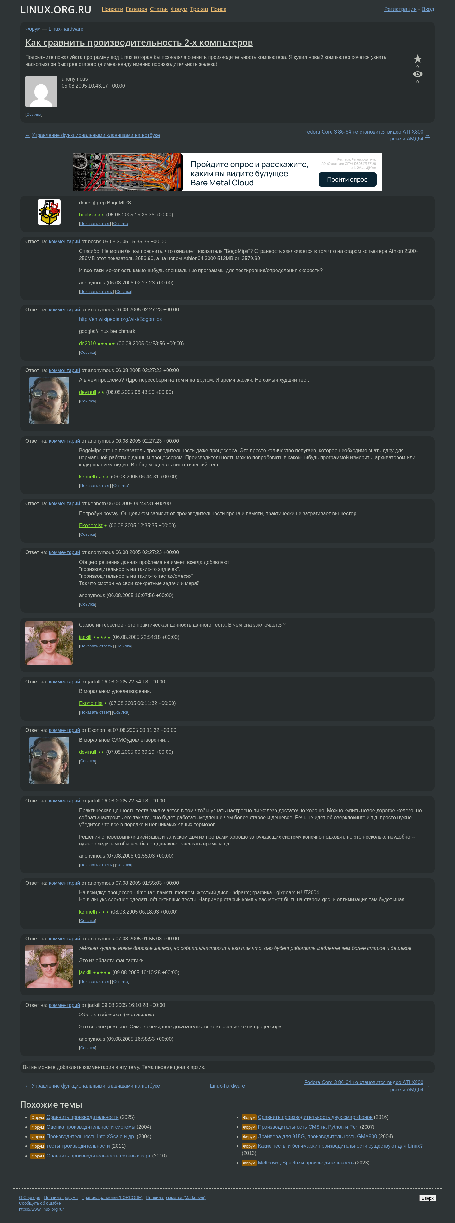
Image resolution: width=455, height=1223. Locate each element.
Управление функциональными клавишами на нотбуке (96, 135)
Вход (428, 9)
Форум (179, 9)
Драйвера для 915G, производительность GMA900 (317, 1136)
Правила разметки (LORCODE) (112, 1197)
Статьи (159, 9)
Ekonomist (91, 525)
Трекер (199, 9)
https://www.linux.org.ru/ (41, 1209)
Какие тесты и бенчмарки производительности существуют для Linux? (340, 1146)
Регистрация (400, 9)
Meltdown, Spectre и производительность (306, 1162)
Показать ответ (95, 223)
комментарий (64, 241)
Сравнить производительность (82, 1117)
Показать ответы (96, 291)
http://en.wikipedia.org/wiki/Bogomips (120, 319)
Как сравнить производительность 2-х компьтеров (139, 42)
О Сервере (29, 1197)
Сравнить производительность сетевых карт (98, 1155)
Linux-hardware (66, 29)
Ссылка (34, 114)
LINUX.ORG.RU (56, 9)
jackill (85, 637)
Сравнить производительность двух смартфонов (315, 1117)
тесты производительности (78, 1146)
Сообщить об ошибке (40, 1203)
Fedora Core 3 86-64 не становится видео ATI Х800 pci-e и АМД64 (363, 135)
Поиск (218, 9)
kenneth (88, 476)
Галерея (136, 9)
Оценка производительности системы (90, 1127)
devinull (87, 392)
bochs (86, 214)
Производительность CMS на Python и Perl (308, 1127)
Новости (112, 9)
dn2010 (87, 343)
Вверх (428, 1198)
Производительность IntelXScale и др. (90, 1136)
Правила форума (61, 1197)
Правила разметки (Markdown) (175, 1197)
